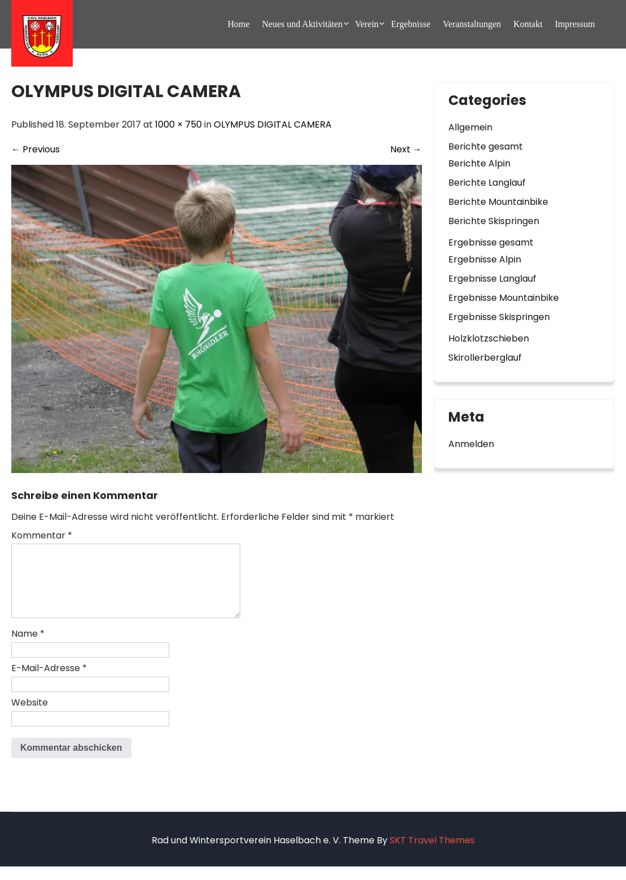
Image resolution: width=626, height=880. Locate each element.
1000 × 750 (178, 124)
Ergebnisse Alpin (484, 259)
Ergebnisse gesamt (491, 242)
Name (28, 647)
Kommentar (41, 535)
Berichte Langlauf (487, 182)
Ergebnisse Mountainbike (503, 297)
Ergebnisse (410, 24)
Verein (367, 24)
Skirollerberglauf (485, 357)
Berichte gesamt (485, 146)
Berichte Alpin (479, 163)
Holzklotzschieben (488, 338)
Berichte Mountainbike (498, 201)
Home (238, 24)
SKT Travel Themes (432, 853)
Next (406, 149)
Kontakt (528, 24)
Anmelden (471, 443)
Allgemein (470, 127)
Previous (35, 149)
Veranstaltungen (472, 24)
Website (29, 716)
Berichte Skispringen (493, 220)
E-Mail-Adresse (49, 681)
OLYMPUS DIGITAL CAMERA (273, 124)
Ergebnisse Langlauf (492, 278)
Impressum (575, 24)
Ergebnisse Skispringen (499, 316)
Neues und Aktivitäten (302, 24)
